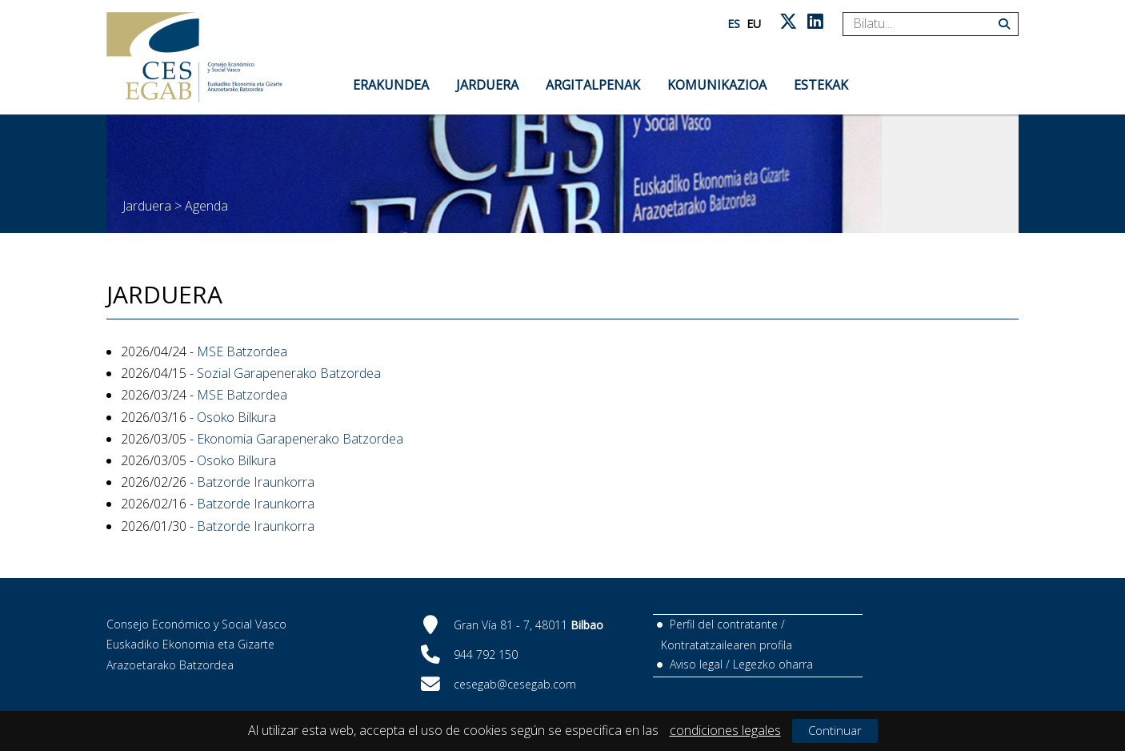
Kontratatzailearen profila (726, 645)
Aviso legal (696, 664)
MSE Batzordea (242, 351)
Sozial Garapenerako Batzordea (289, 373)
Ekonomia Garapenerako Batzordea (300, 439)
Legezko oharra (773, 664)
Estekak (821, 85)
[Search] (924, 24)
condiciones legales (725, 730)
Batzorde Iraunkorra (255, 482)
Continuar (835, 730)
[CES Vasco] (194, 57)
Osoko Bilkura (236, 417)
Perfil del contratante (724, 624)
